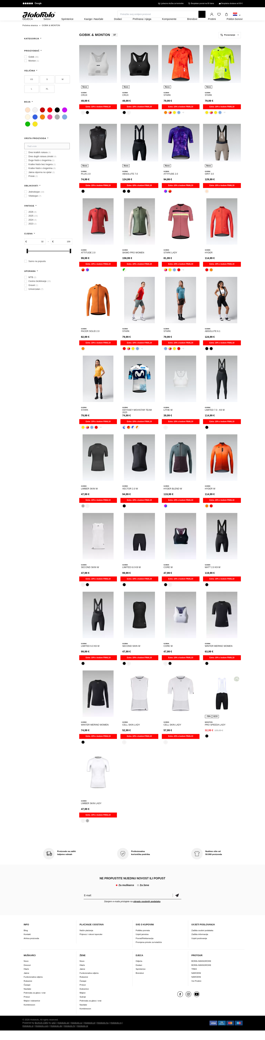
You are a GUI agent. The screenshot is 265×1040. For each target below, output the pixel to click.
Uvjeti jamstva (142, 944)
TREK (194, 978)
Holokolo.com (41, 1035)
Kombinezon (29, 1014)
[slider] (27, 260)
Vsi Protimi (196, 990)
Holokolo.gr (82, 1035)
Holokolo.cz (76, 1032)
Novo (26, 970)
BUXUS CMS (41, 1032)
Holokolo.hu (103, 1032)
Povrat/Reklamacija (145, 948)
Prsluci (27, 1006)
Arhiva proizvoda (31, 948)
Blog (26, 940)
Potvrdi (177, 905)
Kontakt (27, 944)
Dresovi (27, 974)
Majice (83, 1002)
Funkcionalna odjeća (33, 986)
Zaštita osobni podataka (202, 940)
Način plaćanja (86, 940)
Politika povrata (143, 940)
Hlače (26, 978)
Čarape (27, 994)
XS (31, 89)
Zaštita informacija (199, 944)
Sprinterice (141, 978)
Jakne (26, 982)
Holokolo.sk (63, 1032)
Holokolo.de (56, 1035)
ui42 (54, 1032)
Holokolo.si (28, 1035)
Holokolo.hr (69, 1035)
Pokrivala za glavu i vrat (34, 1002)
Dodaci (139, 974)
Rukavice (28, 990)
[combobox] (237, 15)
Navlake (27, 998)
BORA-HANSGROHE (201, 970)
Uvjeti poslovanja (199, 948)
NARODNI (196, 982)
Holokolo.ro (116, 1032)
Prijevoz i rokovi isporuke (91, 944)
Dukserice (84, 998)
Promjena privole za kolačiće (149, 951)
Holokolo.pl (89, 1032)
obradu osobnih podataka (146, 911)
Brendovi (140, 982)
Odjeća (139, 970)
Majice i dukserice (32, 1010)
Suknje (83, 1006)
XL (47, 98)
